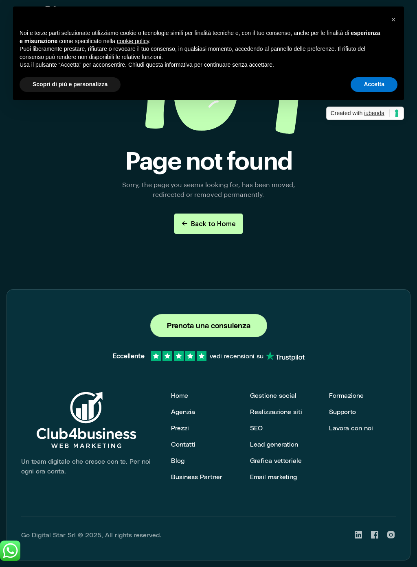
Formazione (346, 395)
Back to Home (208, 223)
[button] (393, 19)
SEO (256, 428)
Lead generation (274, 444)
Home (179, 395)
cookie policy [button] (133, 41)
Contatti (183, 444)
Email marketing (273, 476)
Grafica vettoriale (276, 460)
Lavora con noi (351, 428)
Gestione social (273, 395)
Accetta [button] (374, 84)
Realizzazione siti (276, 411)
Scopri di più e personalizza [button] (70, 84)
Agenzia (183, 411)
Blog (177, 460)
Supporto (342, 411)
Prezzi (180, 428)
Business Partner (196, 476)
